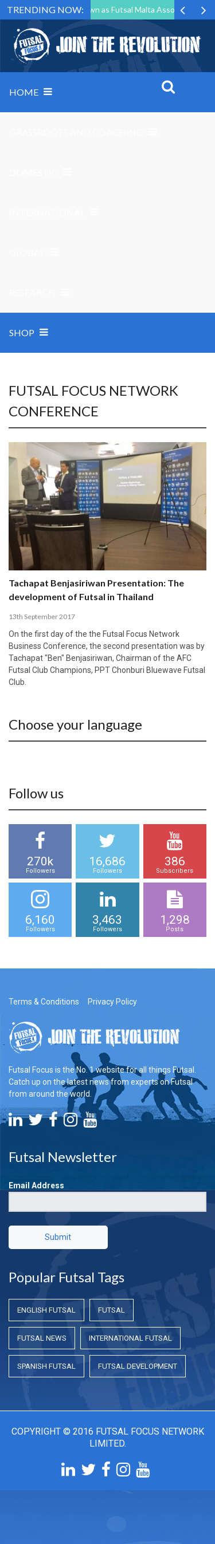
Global (27, 252)
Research (32, 292)
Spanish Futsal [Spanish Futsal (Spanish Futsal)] (46, 1366)
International (47, 212)
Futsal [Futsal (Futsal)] (111, 1310)
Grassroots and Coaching (76, 132)
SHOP (21, 332)
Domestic (33, 172)
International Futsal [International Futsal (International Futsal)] (130, 1338)
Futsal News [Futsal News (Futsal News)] (42, 1338)
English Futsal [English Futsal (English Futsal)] (46, 1310)
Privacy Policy (112, 1001)
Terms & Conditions (44, 1001)
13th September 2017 (42, 616)
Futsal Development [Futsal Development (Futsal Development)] (137, 1366)
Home (23, 91)
